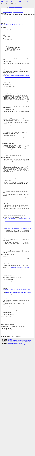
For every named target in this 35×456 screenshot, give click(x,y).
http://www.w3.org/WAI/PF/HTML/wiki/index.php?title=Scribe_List (16, 75)
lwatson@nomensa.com (14, 9)
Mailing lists (8, 1)
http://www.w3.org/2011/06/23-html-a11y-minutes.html (11, 21)
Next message (12, 7)
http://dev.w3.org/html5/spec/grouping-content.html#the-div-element (18, 292)
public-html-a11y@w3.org (19, 1)
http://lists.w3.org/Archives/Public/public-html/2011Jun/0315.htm (17, 218)
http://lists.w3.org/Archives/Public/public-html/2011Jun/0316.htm (17, 225)
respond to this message (11, 343)
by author (28, 344)
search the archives (16, 345)
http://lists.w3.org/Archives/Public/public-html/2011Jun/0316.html (18, 228)
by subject (24, 344)
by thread (19, 344)
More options (19, 5)
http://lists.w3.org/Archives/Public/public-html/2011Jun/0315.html (18, 221)
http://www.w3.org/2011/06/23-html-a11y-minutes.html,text (12, 24)
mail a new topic (19, 343)
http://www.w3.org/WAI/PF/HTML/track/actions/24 (17, 66)
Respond (15, 5)
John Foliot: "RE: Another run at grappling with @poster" (19, 341)
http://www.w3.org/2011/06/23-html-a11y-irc (13, 31)
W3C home (3, 1)
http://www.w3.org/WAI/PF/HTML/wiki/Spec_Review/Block (18, 267)
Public (12, 1)
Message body (10, 5)
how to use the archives (8, 345)
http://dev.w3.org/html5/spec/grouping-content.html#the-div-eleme (17, 289)
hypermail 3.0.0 (15, 347)
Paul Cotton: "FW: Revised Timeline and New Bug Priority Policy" (19, 340)
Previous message (18, 7)
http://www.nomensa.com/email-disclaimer (19, 331)
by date (16, 344)
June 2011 (26, 1)
